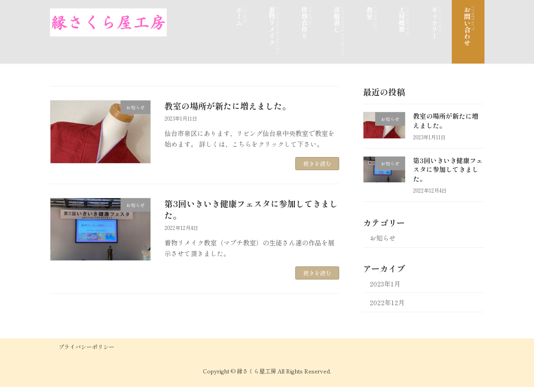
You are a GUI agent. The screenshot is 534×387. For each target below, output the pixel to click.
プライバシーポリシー (86, 347)
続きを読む (317, 163)
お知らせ (383, 238)
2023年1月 (385, 283)
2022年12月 (387, 302)
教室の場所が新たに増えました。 (227, 106)
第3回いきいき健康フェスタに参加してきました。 (251, 209)
